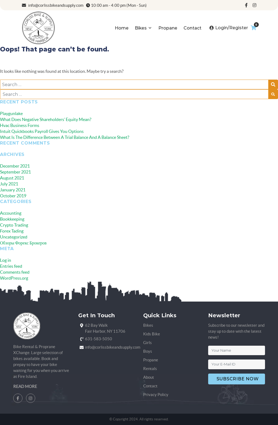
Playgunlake (11, 113)
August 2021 (12, 177)
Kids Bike (151, 334)
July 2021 (9, 183)
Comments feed (15, 272)
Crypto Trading (14, 225)
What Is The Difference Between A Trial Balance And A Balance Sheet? (64, 137)
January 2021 (12, 189)
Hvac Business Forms (19, 125)
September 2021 (15, 171)
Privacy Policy (155, 394)
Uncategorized (13, 236)
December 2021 (15, 166)
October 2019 (13, 195)
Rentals (150, 368)
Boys (147, 351)
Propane (167, 28)
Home (122, 28)
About (148, 377)
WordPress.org (14, 278)
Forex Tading (12, 230)
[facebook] (246, 5)
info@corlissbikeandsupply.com (52, 5)
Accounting (10, 213)
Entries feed (11, 266)
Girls (147, 342)
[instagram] (254, 5)
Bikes (141, 28)
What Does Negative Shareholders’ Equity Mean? (45, 119)
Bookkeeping (12, 219)
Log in (5, 260)
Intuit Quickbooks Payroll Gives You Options (42, 131)
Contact (192, 28)
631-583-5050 (98, 338)
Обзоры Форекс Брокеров (23, 242)
